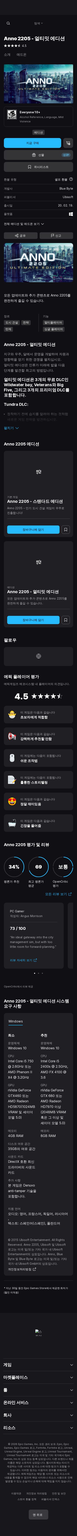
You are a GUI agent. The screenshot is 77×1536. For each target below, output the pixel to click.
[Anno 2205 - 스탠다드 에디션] (38, 472)
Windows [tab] (15, 1021)
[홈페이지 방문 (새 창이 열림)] (38, 656)
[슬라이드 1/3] (34, 973)
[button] (38, 428)
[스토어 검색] (8, 23)
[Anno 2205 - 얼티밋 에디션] (38, 562)
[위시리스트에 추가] (38, 167)
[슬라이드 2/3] (38, 973)
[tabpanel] (38, 1112)
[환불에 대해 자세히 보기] (71, 179)
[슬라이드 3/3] (42, 973)
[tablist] (38, 1021)
